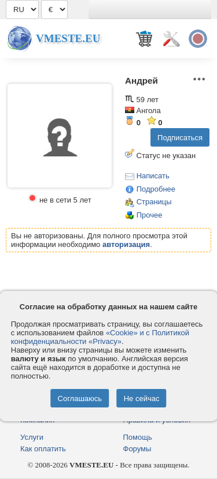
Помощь (137, 437)
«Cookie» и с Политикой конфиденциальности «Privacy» (100, 337)
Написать (153, 175)
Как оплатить (43, 448)
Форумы (137, 448)
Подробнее (156, 189)
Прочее (150, 215)
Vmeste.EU (68, 38)
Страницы (154, 201)
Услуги (31, 437)
